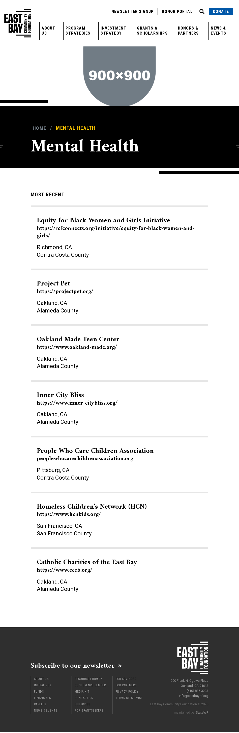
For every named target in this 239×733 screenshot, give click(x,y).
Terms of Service (129, 699)
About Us (48, 31)
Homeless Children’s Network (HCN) (96, 510)
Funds (39, 692)
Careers (40, 705)
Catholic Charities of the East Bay (91, 566)
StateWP (202, 711)
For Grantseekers (89, 711)
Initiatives (42, 686)
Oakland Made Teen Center (82, 343)
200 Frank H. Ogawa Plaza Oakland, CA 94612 (189, 682)
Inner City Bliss (80, 399)
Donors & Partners (188, 31)
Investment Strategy (113, 31)
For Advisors (125, 680)
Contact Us (84, 699)
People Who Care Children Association (100, 454)
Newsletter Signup (132, 11)
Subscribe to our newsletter (76, 666)
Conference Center (90, 686)
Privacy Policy (127, 692)
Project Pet (67, 287)
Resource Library (88, 680)
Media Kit (82, 692)
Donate (221, 11)
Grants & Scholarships (152, 31)
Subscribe (82, 705)
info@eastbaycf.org (193, 695)
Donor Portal (177, 11)
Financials (42, 699)
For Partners (126, 686)
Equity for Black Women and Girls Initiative (116, 227)
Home (40, 128)
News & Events (218, 31)
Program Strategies (78, 31)
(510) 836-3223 (197, 690)
